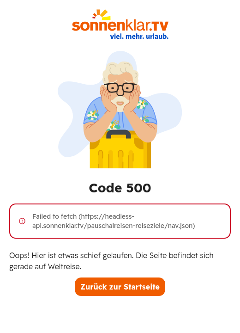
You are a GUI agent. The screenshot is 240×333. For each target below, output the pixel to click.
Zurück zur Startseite (120, 286)
